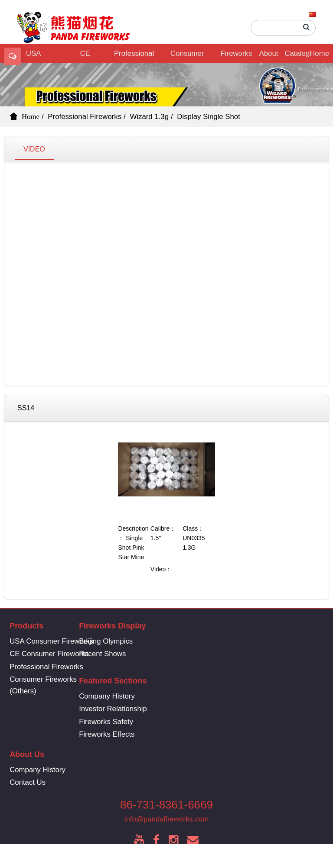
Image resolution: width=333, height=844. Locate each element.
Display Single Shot (208, 117)
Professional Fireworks (134, 56)
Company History (233, 641)
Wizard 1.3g (149, 117)
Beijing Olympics (134, 641)
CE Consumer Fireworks (84, 56)
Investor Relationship (239, 654)
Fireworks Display (236, 56)
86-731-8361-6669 (166, 752)
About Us (268, 56)
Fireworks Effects (232, 679)
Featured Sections (238, 626)
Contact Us (125, 728)
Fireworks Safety (232, 667)
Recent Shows (130, 654)
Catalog (297, 53)
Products (26, 626)
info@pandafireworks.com (166, 767)
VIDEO (34, 149)
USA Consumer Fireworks (51, 641)
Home (319, 53)
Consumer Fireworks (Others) (187, 56)
